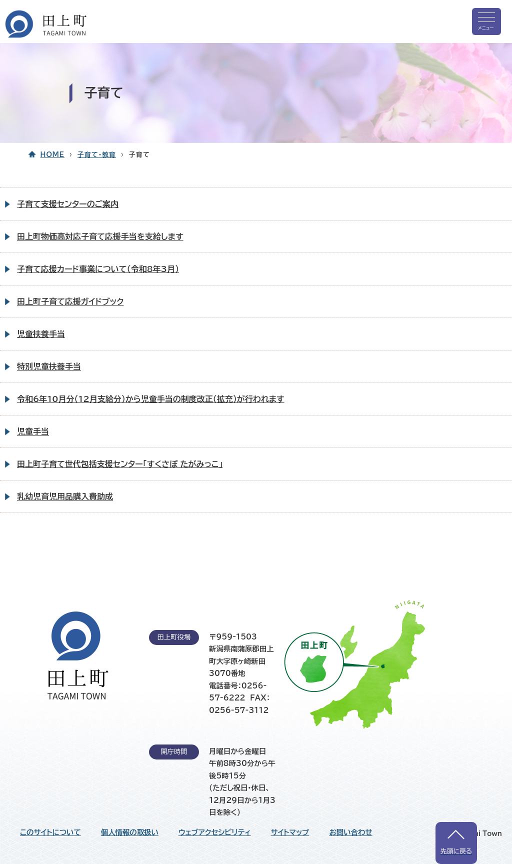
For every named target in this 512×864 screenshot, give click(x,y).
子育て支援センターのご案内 (67, 204)
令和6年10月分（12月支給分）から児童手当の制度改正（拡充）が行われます (150, 399)
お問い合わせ (350, 832)
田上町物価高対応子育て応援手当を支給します (100, 236)
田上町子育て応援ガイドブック (70, 302)
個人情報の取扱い (129, 832)
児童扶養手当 (41, 334)
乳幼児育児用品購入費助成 (65, 496)
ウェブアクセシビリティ (214, 832)
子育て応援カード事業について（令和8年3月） (98, 269)
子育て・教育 (97, 155)
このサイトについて (50, 832)
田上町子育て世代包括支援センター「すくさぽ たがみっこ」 (119, 464)
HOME (52, 155)
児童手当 (33, 432)
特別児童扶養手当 (49, 366)
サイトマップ (290, 832)
